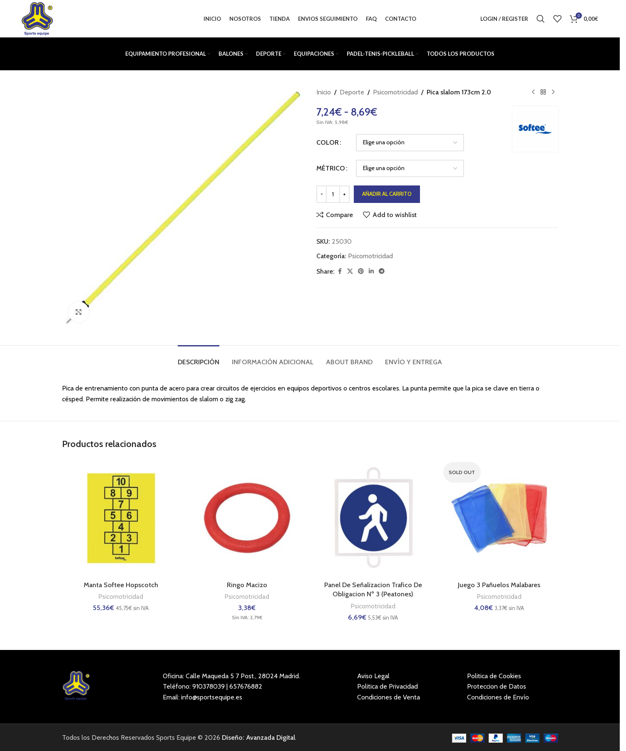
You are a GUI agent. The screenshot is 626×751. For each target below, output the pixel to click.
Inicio (323, 92)
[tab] (198, 358)
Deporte (352, 92)
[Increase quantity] (344, 194)
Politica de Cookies (494, 676)
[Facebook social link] (340, 271)
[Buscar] (540, 18)
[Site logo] (37, 18)
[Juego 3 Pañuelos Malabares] (499, 518)
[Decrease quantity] (321, 194)
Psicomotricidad (395, 92)
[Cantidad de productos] (333, 194)
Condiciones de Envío (498, 697)
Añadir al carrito (387, 193)
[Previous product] (533, 92)
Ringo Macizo (247, 585)
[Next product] (553, 92)
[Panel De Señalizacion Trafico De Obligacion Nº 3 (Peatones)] (373, 518)
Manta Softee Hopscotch (121, 585)
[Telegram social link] (381, 271)
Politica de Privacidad (387, 686)
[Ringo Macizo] (247, 518)
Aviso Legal (373, 676)
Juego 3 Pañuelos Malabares (499, 585)
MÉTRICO (330, 168)
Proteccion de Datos (496, 686)
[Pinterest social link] (360, 271)
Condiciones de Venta (388, 697)
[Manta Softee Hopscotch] (121, 518)
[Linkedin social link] (371, 271)
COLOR (327, 142)
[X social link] (350, 271)
